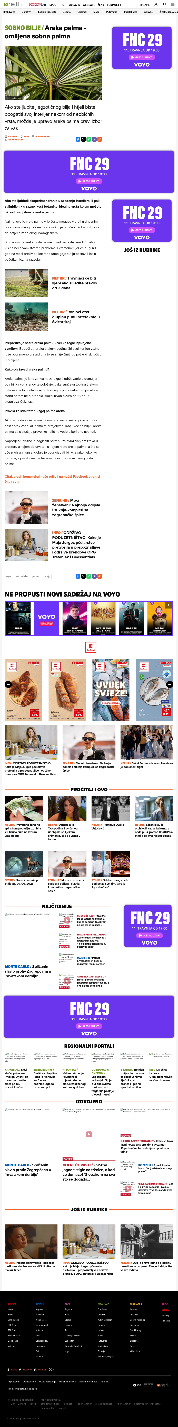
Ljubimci (82, 12)
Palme (35, 576)
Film (67, 1314)
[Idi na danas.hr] (37, 4)
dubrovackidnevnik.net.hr (147, 1403)
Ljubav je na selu (72, 1335)
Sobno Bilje (22, 576)
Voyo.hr (33, 1403)
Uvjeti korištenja (47, 1381)
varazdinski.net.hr (104, 1403)
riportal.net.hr (124, 1403)
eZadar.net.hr (48, 1408)
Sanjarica (166, 1320)
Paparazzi (69, 1325)
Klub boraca (41, 1319)
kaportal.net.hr (84, 1403)
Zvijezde (68, 1309)
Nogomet (40, 1309)
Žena (101, 5)
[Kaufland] (89, 648)
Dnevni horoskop (137, 1319)
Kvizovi (133, 1345)
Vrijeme (11, 1345)
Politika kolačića (67, 1381)
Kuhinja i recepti (47, 12)
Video (165, 1309)
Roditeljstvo (130, 12)
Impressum (13, 1381)
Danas (12, 1303)
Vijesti (10, 1309)
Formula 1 (114, 5)
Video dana (135, 1351)
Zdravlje (148, 12)
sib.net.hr (68, 1403)
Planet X (133, 1335)
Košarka (39, 1330)
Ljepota (67, 12)
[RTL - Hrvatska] (149, 1385)
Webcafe (89, 5)
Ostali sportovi (42, 1340)
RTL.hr (11, 1403)
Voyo (67, 1351)
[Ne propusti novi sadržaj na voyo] (62, 596)
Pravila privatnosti (88, 1381)
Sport (54, 5)
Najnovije (166, 1315)
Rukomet (40, 1314)
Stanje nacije (14, 1335)
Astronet (134, 1309)
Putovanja (111, 12)
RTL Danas (12, 1325)
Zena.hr (22, 1403)
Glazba (68, 1319)
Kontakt (104, 1381)
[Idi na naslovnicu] (14, 8)
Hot (63, 5)
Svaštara (133, 1340)
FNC (37, 1351)
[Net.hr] (164, 1385)
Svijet (10, 1314)
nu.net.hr (62, 1408)
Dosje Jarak (13, 1340)
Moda (96, 12)
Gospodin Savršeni (73, 1345)
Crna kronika (13, 1319)
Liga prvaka (41, 1345)
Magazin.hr (42, 136)
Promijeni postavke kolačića (22, 1388)
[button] (9, 605)
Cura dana (134, 1314)
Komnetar (134, 1325)
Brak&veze (9, 12)
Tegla (8, 576)
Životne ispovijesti (106, 1356)
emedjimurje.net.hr (50, 1403)
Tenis (38, 1335)
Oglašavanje (29, 1381)
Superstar (69, 1340)
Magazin (74, 5)
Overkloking (135, 1330)
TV (66, 1330)
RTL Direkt (12, 1330)
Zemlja (46, 576)
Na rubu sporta (42, 1325)
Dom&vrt (26, 12)
